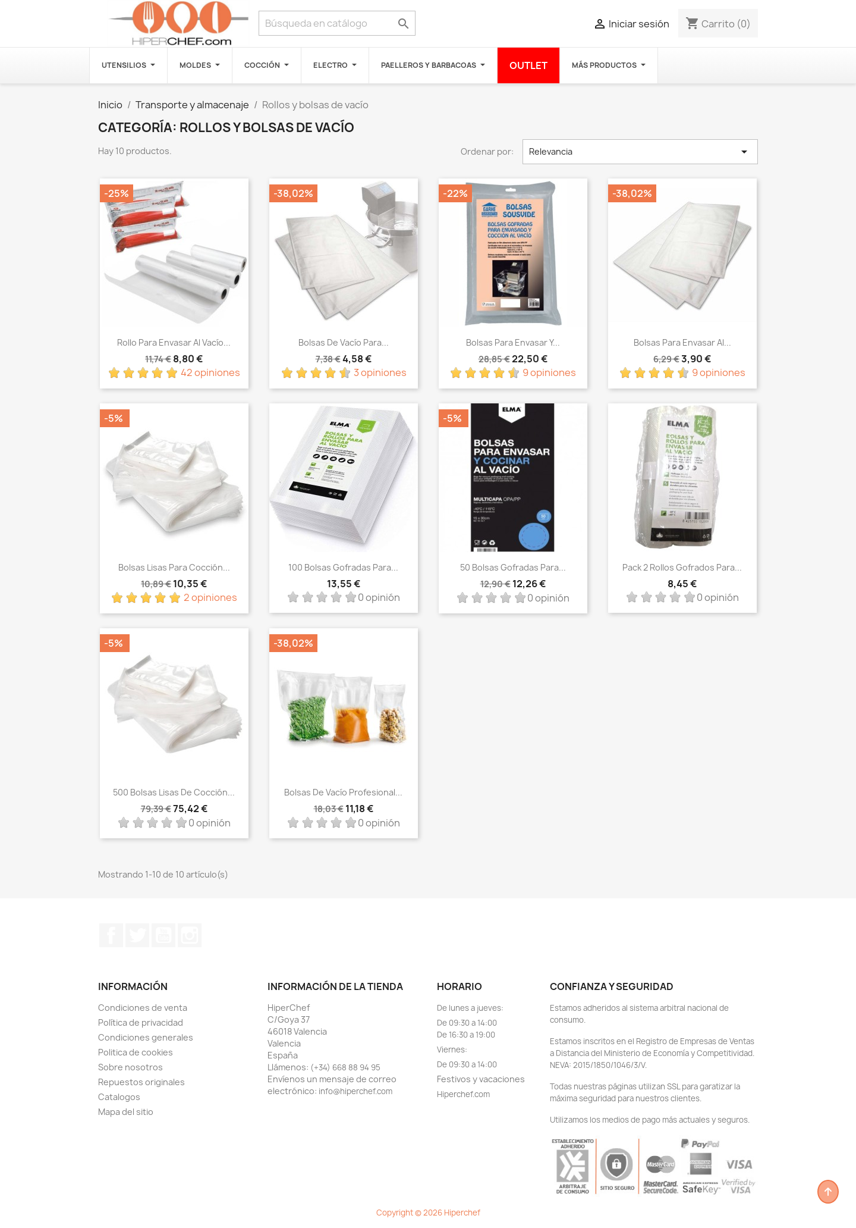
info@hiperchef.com (355, 1091)
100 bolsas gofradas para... (343, 567)
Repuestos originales (141, 1082)
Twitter (137, 935)
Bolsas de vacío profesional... (343, 792)
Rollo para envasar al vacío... (174, 342)
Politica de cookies (135, 1052)
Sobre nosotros (130, 1067)
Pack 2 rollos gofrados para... (682, 567)
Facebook (111, 935)
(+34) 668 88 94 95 (345, 1067)
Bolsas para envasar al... (682, 342)
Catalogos (119, 1096)
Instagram (190, 935)
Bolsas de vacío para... (343, 342)
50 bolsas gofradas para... (513, 567)
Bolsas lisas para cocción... (174, 567)
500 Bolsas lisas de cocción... (174, 792)
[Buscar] (337, 23)
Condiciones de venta (142, 1007)
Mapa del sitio (125, 1111)
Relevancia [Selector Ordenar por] (640, 152)
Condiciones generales (145, 1037)
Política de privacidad (140, 1022)
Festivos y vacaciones (481, 1079)
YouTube (163, 935)
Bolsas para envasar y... (513, 342)
